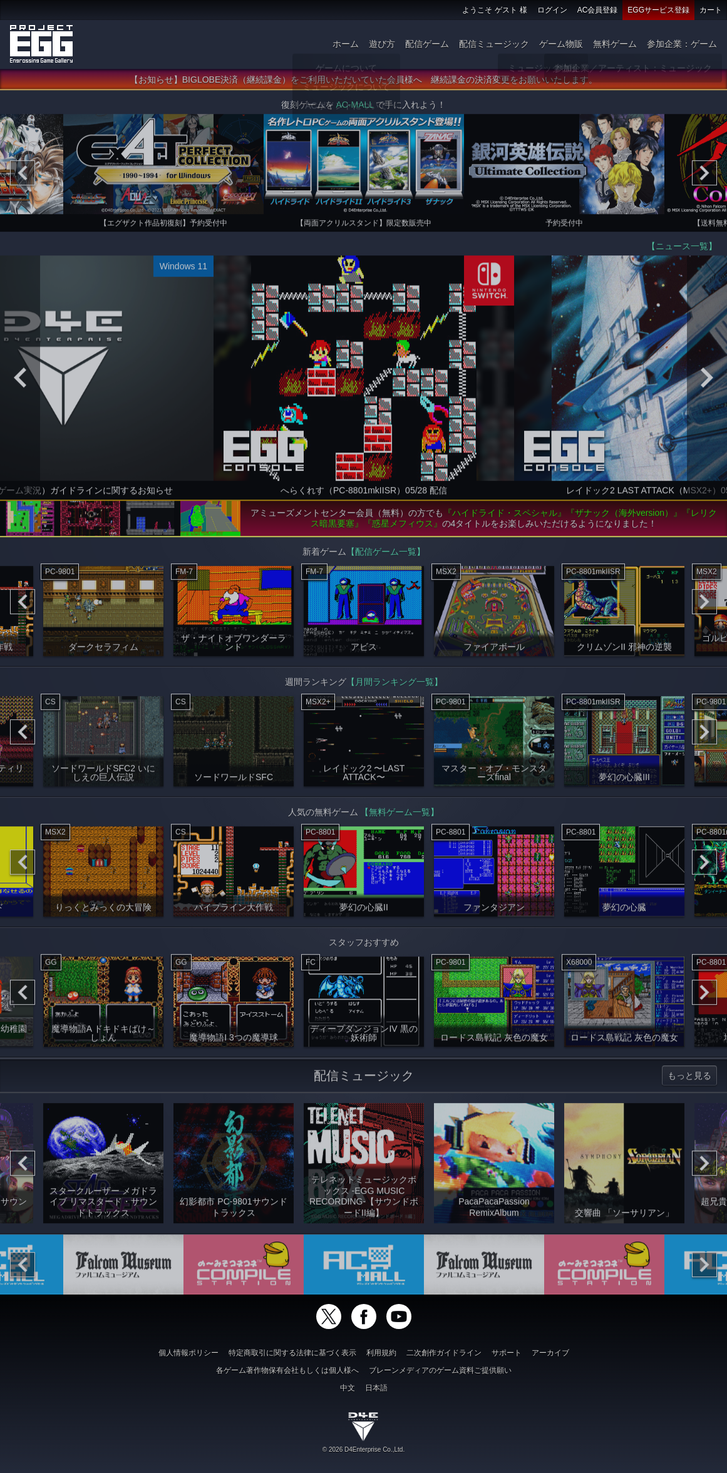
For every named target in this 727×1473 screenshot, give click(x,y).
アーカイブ (550, 1353)
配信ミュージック (494, 44)
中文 (347, 1388)
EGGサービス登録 (658, 10)
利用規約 (381, 1353)
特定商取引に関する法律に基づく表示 (292, 1353)
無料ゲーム (615, 44)
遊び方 (382, 44)
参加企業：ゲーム (682, 44)
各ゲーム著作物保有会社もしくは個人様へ (287, 1370)
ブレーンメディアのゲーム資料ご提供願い (440, 1370)
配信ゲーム (427, 44)
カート (710, 10)
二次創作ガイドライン (444, 1353)
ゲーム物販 (561, 44)
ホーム (346, 44)
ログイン (552, 10)
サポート (507, 1353)
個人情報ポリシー (188, 1353)
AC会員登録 (597, 10)
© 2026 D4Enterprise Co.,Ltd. (363, 1449)
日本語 (376, 1388)
